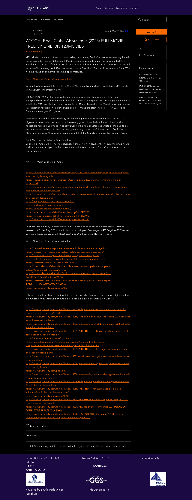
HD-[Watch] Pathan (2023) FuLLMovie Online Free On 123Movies (150, 78)
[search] (151, 19)
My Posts (58, 19)
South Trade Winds (52, 489)
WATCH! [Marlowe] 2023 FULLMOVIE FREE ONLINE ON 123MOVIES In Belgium (150, 100)
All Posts (45, 19)
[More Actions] (129, 31)
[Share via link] (42, 425)
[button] (109, 7)
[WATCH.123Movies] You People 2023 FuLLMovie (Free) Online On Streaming (151, 89)
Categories (31, 19)
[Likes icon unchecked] (28, 425)
